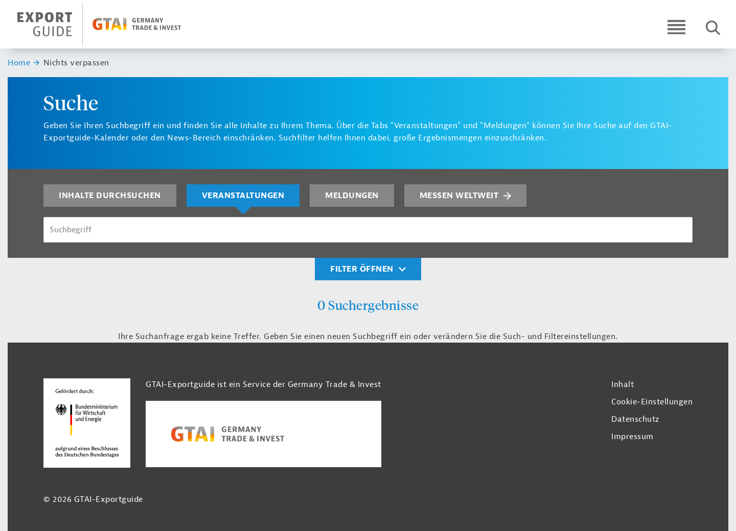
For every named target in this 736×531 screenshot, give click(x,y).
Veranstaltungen (243, 195)
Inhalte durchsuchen (110, 195)
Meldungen (352, 195)
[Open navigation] (676, 26)
